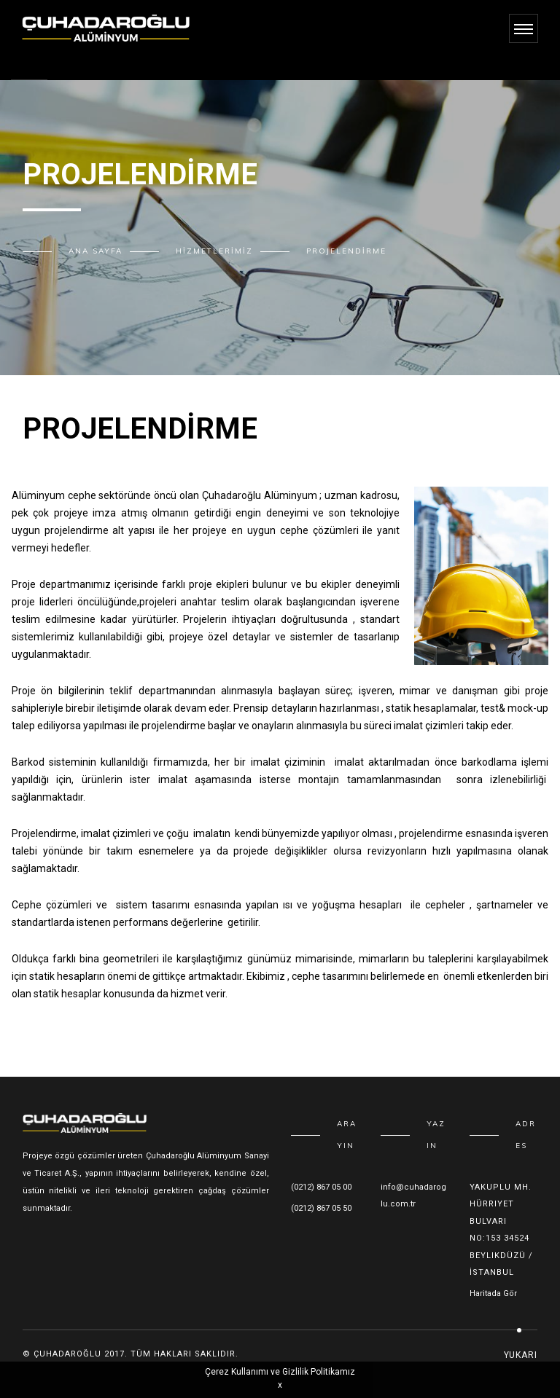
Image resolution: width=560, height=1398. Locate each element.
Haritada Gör (493, 1293)
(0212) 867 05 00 (321, 1187)
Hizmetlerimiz (214, 251)
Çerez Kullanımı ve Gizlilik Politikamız (280, 1372)
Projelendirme (346, 251)
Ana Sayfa (95, 251)
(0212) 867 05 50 (321, 1208)
